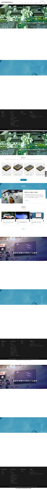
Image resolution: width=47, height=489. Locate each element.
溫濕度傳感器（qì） (13, 481)
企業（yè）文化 (3, 115)
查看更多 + (27, 203)
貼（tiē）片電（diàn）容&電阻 (15, 120)
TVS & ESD (12, 115)
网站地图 (16, 130)
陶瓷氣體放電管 (13, 123)
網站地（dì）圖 (36, 358)
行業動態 (22, 343)
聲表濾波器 (12, 119)
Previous (5, 18)
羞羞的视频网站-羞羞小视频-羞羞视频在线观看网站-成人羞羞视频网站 (24, 130)
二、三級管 (12, 116)
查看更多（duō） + (23, 183)
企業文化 (2, 344)
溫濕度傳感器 (12, 124)
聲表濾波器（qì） (13, 476)
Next (42, 18)
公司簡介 (2, 343)
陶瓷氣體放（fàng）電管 (14, 352)
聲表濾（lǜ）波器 (13, 348)
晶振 (11, 343)
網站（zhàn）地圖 (36, 129)
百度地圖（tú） (3, 116)
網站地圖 (36, 486)
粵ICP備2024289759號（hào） (29, 129)
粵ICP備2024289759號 (31, 358)
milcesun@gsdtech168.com (34, 344)
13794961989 (42, 1)
